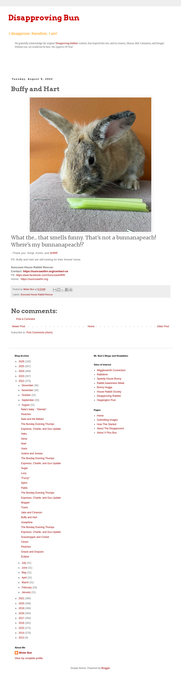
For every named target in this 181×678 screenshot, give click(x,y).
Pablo (24, 487)
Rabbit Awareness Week (110, 383)
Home (91, 326)
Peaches (26, 414)
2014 (22, 632)
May (24, 572)
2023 (22, 376)
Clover (24, 541)
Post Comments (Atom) (39, 332)
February (27, 587)
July (24, 562)
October (26, 395)
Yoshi (24, 448)
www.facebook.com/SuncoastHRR (44, 275)
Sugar (24, 468)
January (26, 592)
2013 (22, 637)
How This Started (106, 424)
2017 (22, 618)
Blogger (105, 668)
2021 (22, 598)
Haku (24, 433)
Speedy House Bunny (109, 378)
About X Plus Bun (107, 432)
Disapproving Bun (43, 17)
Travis (24, 507)
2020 (22, 603)
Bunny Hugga (104, 387)
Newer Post (18, 326)
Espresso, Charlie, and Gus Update (41, 428)
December (28, 385)
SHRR (53, 253)
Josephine (27, 522)
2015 (22, 628)
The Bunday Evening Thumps (37, 424)
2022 (22, 381)
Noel (23, 443)
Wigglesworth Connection (111, 370)
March (25, 582)
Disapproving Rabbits (67, 43)
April (24, 577)
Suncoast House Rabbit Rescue (37, 294)
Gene (24, 438)
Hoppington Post (106, 400)
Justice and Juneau (32, 453)
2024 (22, 371)
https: (19, 275)
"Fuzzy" (25, 478)
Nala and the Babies (32, 419)
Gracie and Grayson (32, 551)
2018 (22, 613)
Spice (24, 482)
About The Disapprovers (110, 428)
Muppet (25, 502)
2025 (22, 366)
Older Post (163, 326)
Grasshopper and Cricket (35, 537)
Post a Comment (25, 319)
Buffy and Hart (29, 517)
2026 (22, 361)
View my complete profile (29, 658)
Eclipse (25, 556)
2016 (22, 623)
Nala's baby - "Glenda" (33, 409)
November (28, 390)
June (25, 567)
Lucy (23, 473)
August (26, 404)
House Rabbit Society (109, 391)
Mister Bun (25, 652)
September (28, 400)
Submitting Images (107, 419)
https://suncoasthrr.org (34, 279)
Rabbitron (102, 374)
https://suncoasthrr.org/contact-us (45, 271)
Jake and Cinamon (31, 512)
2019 (22, 608)
